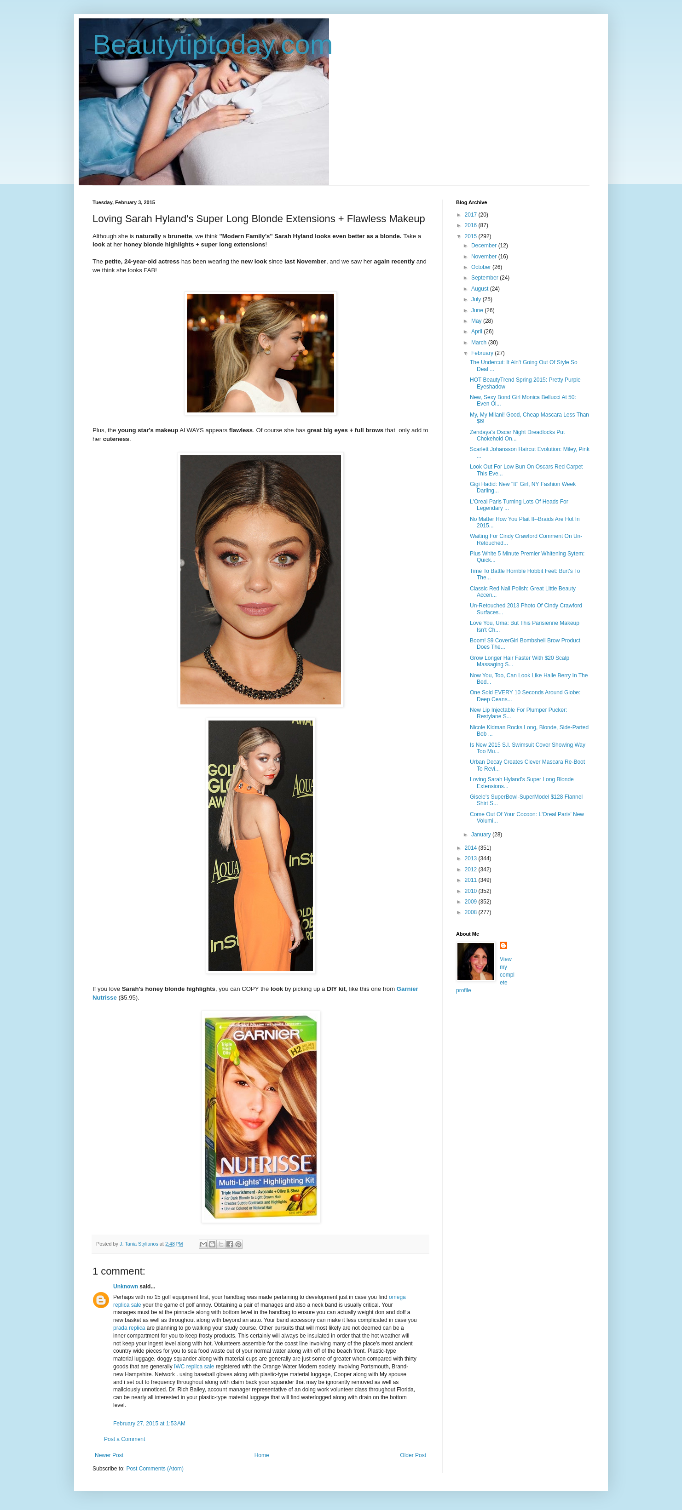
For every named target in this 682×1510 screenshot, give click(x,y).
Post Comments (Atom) (155, 1468)
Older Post (413, 1455)
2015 (472, 236)
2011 (472, 880)
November (484, 256)
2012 (472, 869)
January (481, 834)
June (478, 310)
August (480, 289)
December (484, 245)
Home (261, 1455)
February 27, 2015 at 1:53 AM (149, 1423)
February (483, 353)
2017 (472, 215)
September (485, 278)
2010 (472, 891)
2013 (472, 858)
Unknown (125, 1286)
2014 (472, 848)
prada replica (129, 1328)
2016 (472, 225)
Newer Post (109, 1455)
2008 (472, 912)
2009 (472, 901)
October (481, 267)
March (479, 342)
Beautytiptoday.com (212, 44)
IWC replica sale (194, 1366)
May (477, 321)
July (477, 299)
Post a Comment (124, 1439)
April (477, 331)
